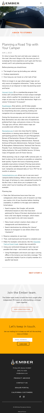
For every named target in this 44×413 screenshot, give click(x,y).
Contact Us (22, 383)
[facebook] (20, 397)
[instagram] (23, 397)
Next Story (34, 273)
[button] (41, 3)
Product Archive (22, 378)
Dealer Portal (22, 388)
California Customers (22, 392)
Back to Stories (23, 32)
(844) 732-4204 (22, 371)
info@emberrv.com (22, 373)
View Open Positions (22, 309)
